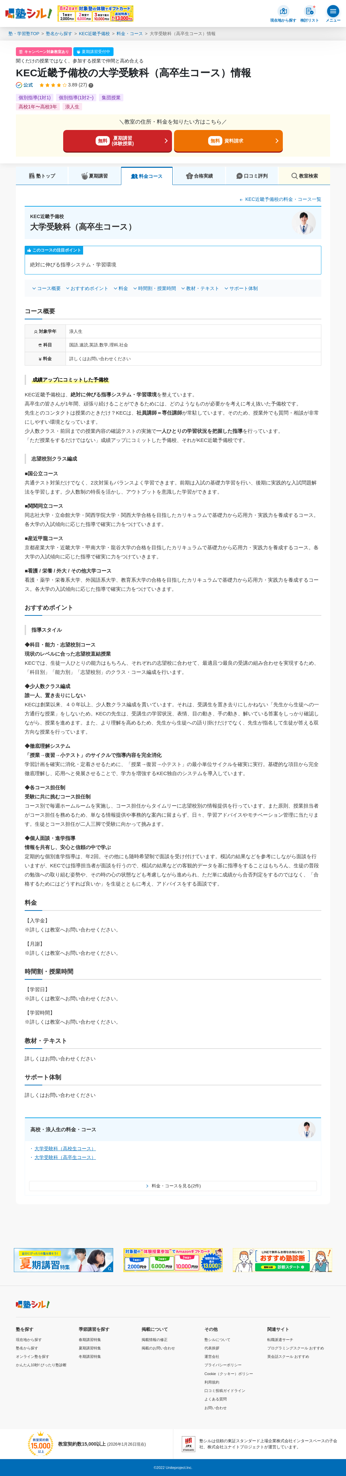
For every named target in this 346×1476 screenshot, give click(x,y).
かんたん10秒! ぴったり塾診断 (41, 1365)
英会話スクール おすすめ (288, 1356)
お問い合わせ (215, 1408)
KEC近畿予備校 (94, 33)
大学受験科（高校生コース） (65, 1148)
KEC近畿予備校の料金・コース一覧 (280, 199)
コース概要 (49, 288)
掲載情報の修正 (155, 1340)
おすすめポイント (89, 288)
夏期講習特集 (90, 1348)
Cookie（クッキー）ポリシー (228, 1374)
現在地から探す (29, 1340)
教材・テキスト (202, 288)
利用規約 (211, 1382)
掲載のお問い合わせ (158, 1348)
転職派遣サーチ (280, 1340)
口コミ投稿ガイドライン (224, 1391)
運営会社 (211, 1356)
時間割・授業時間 (157, 288)
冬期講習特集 (90, 1356)
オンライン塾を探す (32, 1356)
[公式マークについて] (25, 85)
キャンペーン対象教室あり (46, 52)
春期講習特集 (90, 1340)
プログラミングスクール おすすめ (295, 1348)
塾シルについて (217, 1340)
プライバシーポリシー (223, 1365)
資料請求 (225, 141)
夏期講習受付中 (96, 51)
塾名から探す (59, 33)
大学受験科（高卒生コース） (65, 1157)
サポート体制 (243, 288)
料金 (123, 288)
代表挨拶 (211, 1348)
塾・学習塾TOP (24, 33)
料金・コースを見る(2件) (173, 1185)
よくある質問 (215, 1399)
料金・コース (130, 33)
